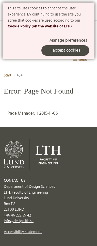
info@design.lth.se (19, 221)
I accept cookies (65, 50)
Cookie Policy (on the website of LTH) (40, 26)
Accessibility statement (23, 232)
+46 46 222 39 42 (17, 215)
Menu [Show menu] (80, 60)
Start (7, 76)
